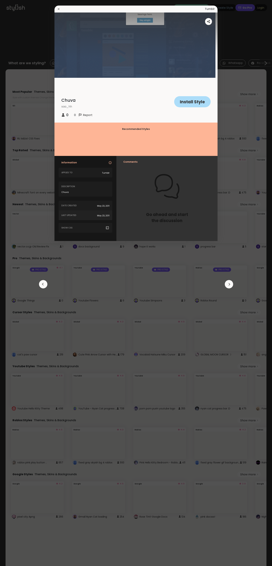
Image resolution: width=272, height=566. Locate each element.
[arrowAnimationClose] (43, 284)
